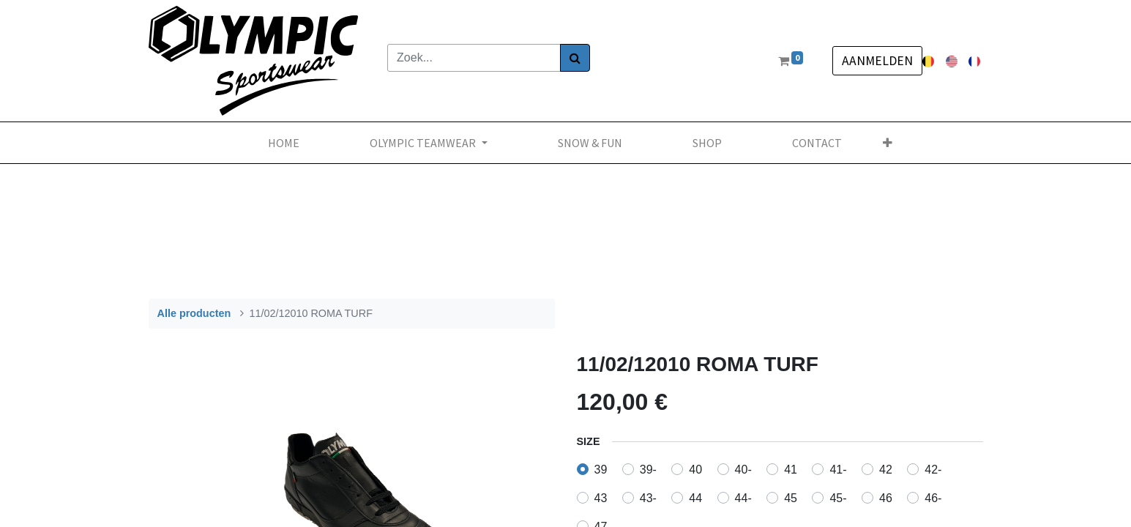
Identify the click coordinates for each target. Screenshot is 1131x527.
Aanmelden (877, 61)
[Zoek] (575, 58)
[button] (887, 142)
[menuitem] (284, 142)
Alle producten (194, 313)
